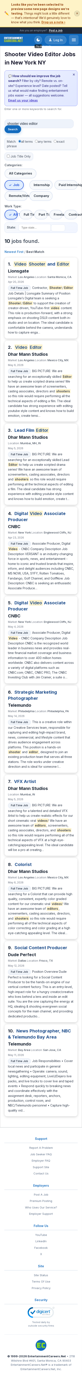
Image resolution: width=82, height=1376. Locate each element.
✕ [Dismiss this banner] (77, 13)
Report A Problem (41, 1147)
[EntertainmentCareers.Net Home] (13, 40)
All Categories (20, 173)
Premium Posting (41, 1201)
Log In (55, 40)
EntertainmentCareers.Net (47, 1356)
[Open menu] (74, 40)
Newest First (14, 252)
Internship (42, 185)
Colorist (23, 864)
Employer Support (41, 1213)
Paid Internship (68, 185)
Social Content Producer (40, 947)
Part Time (43, 214)
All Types (15, 214)
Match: (11, 141)
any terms (45, 141)
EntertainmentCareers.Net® (29, 1364)
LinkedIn (41, 1241)
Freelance (58, 214)
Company (41, 196)
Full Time (28, 214)
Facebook (41, 1247)
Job (16, 185)
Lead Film (31, 430)
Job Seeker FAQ (41, 1154)
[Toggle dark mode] (38, 40)
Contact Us (41, 1173)
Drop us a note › (53, 22)
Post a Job (56, 30)
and (42, 264)
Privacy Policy (41, 1288)
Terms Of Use (41, 1281)
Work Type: (13, 206)
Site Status (41, 1275)
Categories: (13, 165)
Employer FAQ (41, 1160)
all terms (27, 141)
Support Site (41, 1167)
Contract (73, 214)
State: (11, 227)
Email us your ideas (23, 100)
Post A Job (41, 1194)
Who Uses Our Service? (41, 1207)
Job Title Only (21, 156)
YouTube (41, 1235)
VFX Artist (25, 781)
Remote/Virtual (18, 196)
